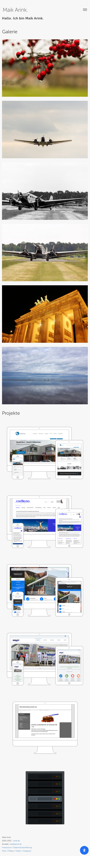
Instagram (27, 851)
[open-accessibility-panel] (84, 850)
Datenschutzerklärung (22, 847)
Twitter (18, 851)
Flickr (4, 851)
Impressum (7, 847)
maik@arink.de (15, 844)
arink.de (16, 841)
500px (11, 851)
